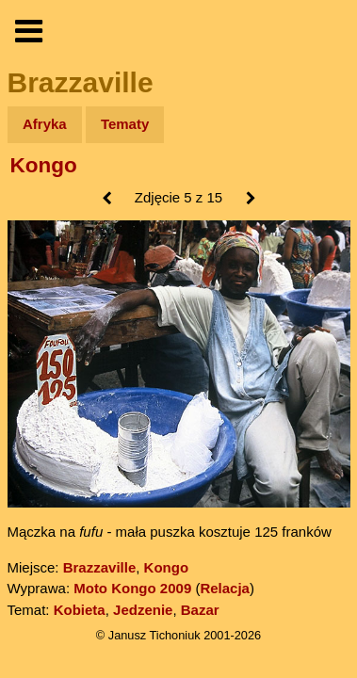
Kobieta (79, 610)
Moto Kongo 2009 (132, 588)
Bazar (200, 610)
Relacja (225, 588)
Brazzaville (100, 567)
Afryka (45, 124)
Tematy (125, 124)
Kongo (43, 165)
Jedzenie (142, 610)
